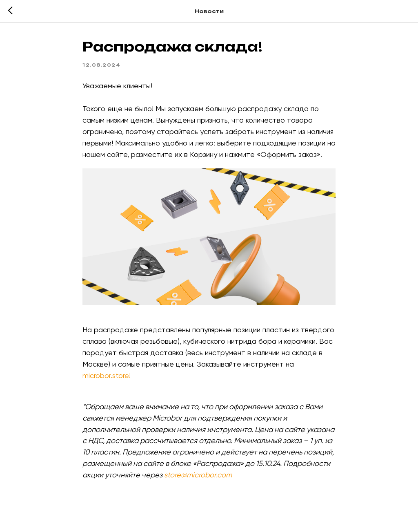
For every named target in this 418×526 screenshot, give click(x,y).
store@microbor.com (198, 474)
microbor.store (105, 375)
